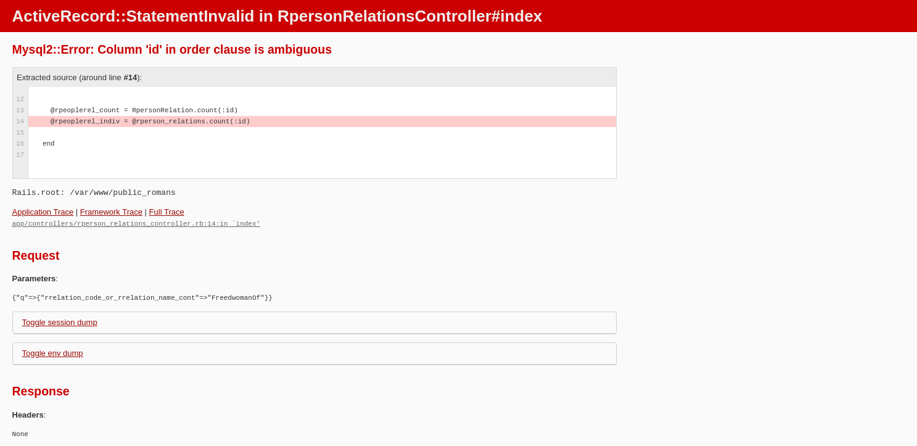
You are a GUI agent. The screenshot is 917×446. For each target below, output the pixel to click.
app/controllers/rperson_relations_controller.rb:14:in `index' (136, 223)
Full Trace (166, 212)
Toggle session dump (59, 321)
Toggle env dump (52, 352)
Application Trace (43, 212)
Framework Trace (111, 212)
